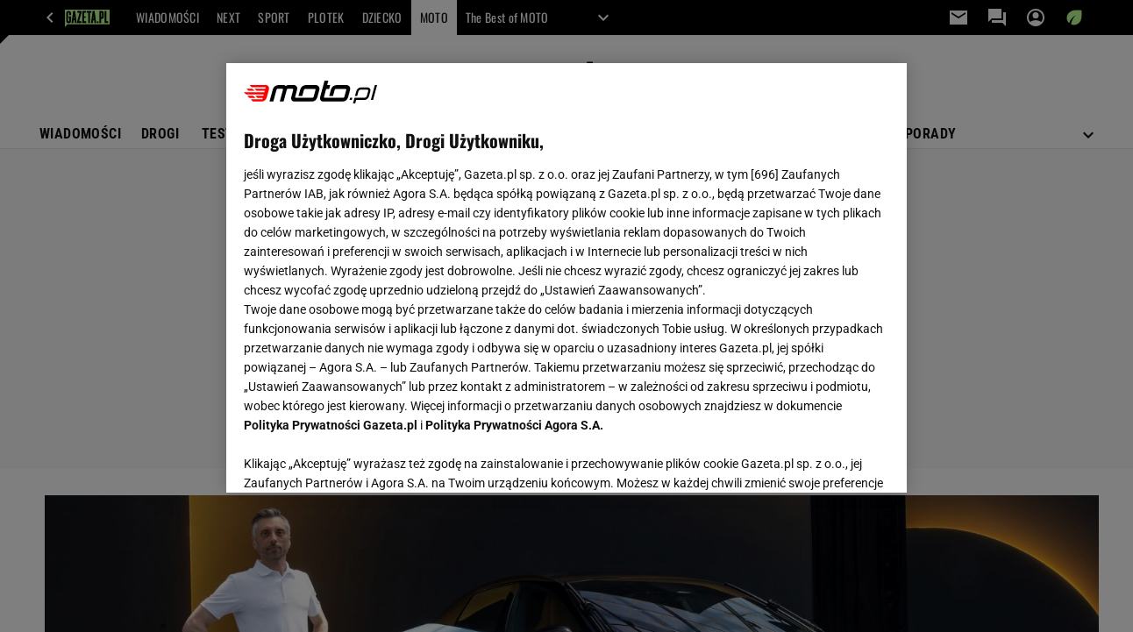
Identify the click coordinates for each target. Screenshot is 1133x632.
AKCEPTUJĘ (829, 458)
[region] (566, 278)
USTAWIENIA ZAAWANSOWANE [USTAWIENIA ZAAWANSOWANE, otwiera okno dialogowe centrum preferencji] (359, 458)
